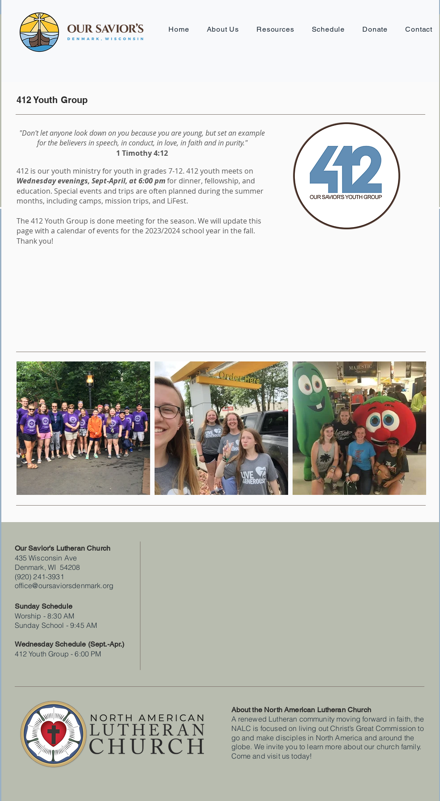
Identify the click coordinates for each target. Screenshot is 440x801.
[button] (223, 29)
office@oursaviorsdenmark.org (64, 585)
